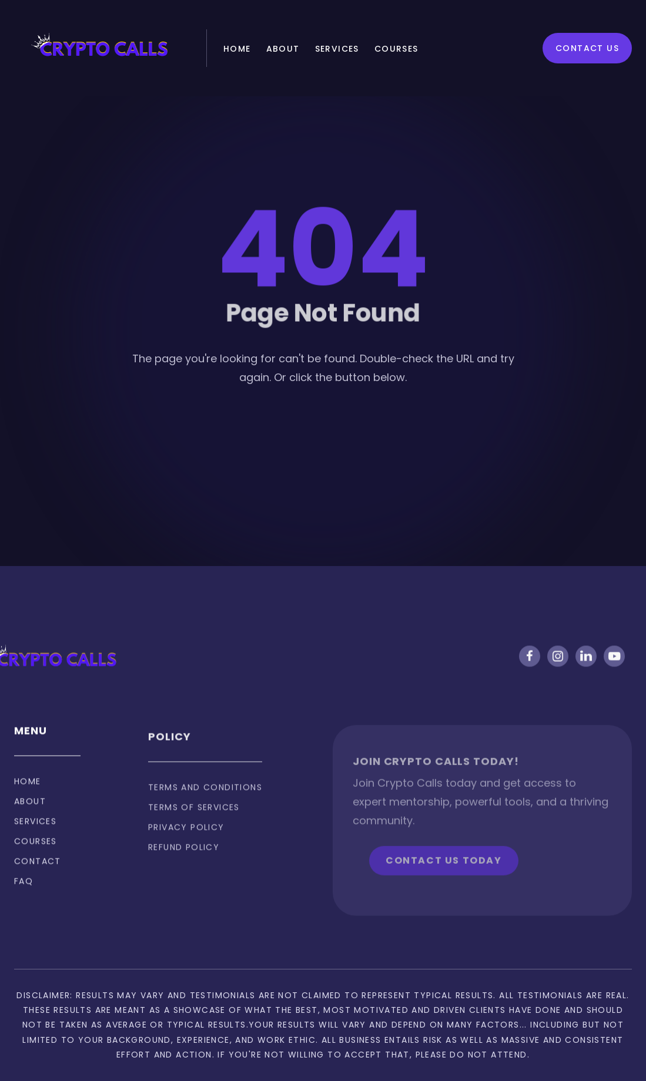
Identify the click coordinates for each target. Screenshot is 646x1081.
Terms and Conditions (205, 804)
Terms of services (194, 824)
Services (337, 49)
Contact (37, 871)
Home (237, 49)
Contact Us (587, 48)
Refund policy (183, 864)
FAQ (23, 891)
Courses (396, 49)
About (283, 49)
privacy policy (186, 844)
